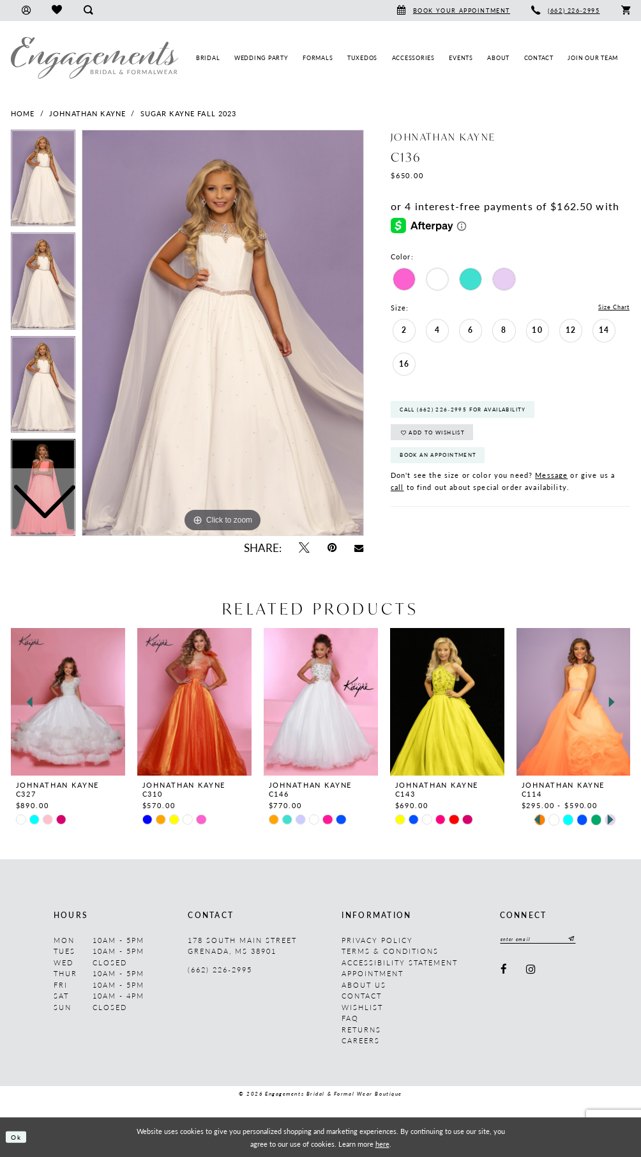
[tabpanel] (222, 332)
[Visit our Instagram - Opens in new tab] (531, 971)
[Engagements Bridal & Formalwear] (94, 58)
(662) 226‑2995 (220, 969)
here (382, 1143)
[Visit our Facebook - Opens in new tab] (504, 971)
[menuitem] (26, 10)
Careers (361, 1040)
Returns (361, 1029)
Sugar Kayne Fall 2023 (188, 113)
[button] (26, 10)
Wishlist (362, 1007)
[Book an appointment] (453, 10)
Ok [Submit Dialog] (18, 1137)
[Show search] (88, 10)
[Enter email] (543, 940)
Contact (362, 995)
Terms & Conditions (390, 951)
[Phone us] (566, 10)
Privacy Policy (377, 940)
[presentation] (68, 702)
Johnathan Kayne (87, 113)
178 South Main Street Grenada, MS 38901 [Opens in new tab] (242, 945)
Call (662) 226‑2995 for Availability (472, 413)
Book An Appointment (444, 465)
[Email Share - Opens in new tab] (359, 547)
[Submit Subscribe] (580, 940)
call (397, 498)
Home (23, 113)
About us (364, 985)
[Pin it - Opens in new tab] (332, 548)
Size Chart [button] (610, 308)
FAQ (350, 1018)
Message (551, 486)
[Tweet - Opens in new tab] (304, 547)
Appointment (372, 973)
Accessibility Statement (400, 962)
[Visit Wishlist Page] (56, 10)
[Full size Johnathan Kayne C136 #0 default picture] (222, 332)
